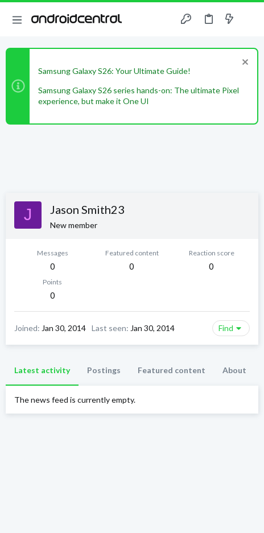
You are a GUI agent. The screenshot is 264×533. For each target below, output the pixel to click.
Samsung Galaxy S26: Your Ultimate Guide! (114, 71)
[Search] (248, 19)
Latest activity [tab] (42, 370)
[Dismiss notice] (244, 63)
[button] (17, 19)
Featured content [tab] (171, 370)
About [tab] (234, 370)
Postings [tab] (104, 370)
